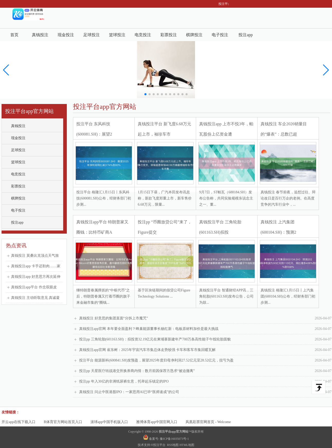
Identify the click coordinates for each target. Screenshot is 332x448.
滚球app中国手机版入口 (109, 422)
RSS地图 (173, 445)
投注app (245, 35)
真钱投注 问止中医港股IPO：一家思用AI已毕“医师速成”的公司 (205, 392)
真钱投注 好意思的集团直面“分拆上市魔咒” (205, 318)
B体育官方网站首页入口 (63, 422)
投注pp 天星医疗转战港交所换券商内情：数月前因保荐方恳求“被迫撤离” (205, 371)
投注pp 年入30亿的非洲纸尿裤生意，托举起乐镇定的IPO (205, 381)
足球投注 (91, 35)
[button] (325, 70)
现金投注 (66, 35)
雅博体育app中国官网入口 (156, 422)
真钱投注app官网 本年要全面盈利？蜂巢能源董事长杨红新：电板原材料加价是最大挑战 (205, 329)
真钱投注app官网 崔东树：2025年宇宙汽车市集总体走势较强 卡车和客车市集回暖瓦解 (205, 350)
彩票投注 (168, 35)
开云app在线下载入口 (18, 422)
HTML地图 (186, 445)
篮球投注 (117, 35)
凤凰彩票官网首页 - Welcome (208, 422)
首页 (14, 35)
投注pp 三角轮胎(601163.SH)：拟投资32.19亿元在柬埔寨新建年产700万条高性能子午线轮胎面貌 (205, 339)
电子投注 (220, 35)
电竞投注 (143, 35)
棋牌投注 (194, 35)
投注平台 (159, 445)
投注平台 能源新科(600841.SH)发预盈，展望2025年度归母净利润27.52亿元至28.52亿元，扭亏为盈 (205, 360)
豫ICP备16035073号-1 (174, 439)
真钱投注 (40, 35)
